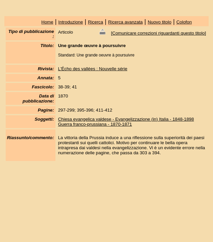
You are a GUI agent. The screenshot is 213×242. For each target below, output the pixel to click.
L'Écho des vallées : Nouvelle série (92, 68)
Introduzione (70, 22)
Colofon (184, 22)
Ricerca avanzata (125, 22)
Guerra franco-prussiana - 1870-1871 (95, 124)
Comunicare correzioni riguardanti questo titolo (158, 33)
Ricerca (95, 22)
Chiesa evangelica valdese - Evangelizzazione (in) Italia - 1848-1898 (126, 119)
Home (47, 22)
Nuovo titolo (159, 22)
